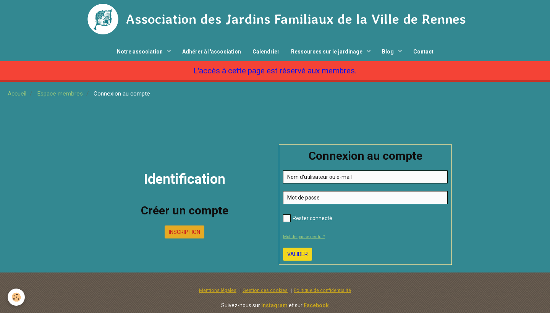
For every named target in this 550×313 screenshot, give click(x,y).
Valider (297, 254)
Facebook (316, 305)
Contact (423, 52)
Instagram (275, 305)
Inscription (184, 232)
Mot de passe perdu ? (304, 236)
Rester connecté (307, 218)
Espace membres (60, 93)
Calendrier (266, 52)
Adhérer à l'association (211, 52)
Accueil (17, 93)
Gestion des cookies (265, 290)
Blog (388, 52)
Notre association (140, 52)
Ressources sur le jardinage (327, 52)
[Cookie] (16, 297)
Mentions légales (217, 290)
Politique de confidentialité (322, 290)
